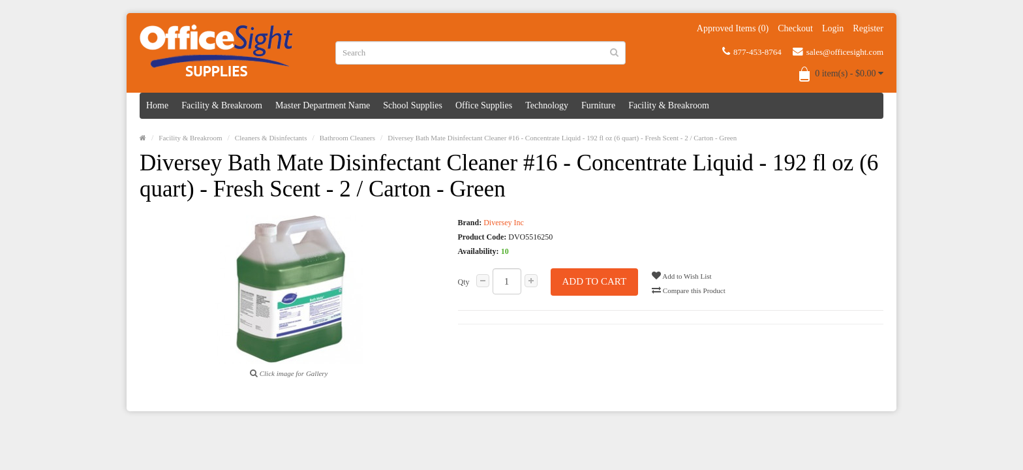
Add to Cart (594, 281)
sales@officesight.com (838, 51)
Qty (464, 282)
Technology (546, 105)
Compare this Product (688, 289)
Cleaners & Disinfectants (271, 138)
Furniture (598, 105)
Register (868, 28)
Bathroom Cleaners (347, 138)
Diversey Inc (503, 222)
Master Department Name (322, 105)
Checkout (795, 28)
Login (833, 28)
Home (157, 105)
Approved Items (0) (733, 28)
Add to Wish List (682, 275)
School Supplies (412, 105)
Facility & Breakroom (221, 105)
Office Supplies (483, 105)
